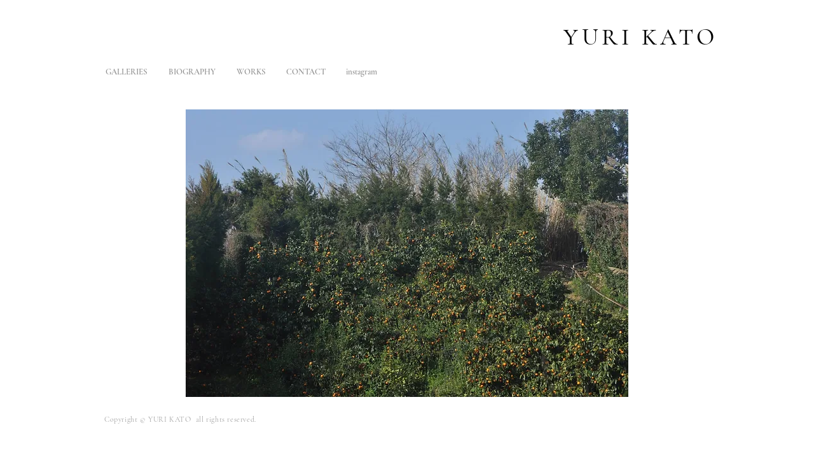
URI (612, 37)
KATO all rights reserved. (212, 419)
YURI (158, 419)
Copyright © (126, 419)
